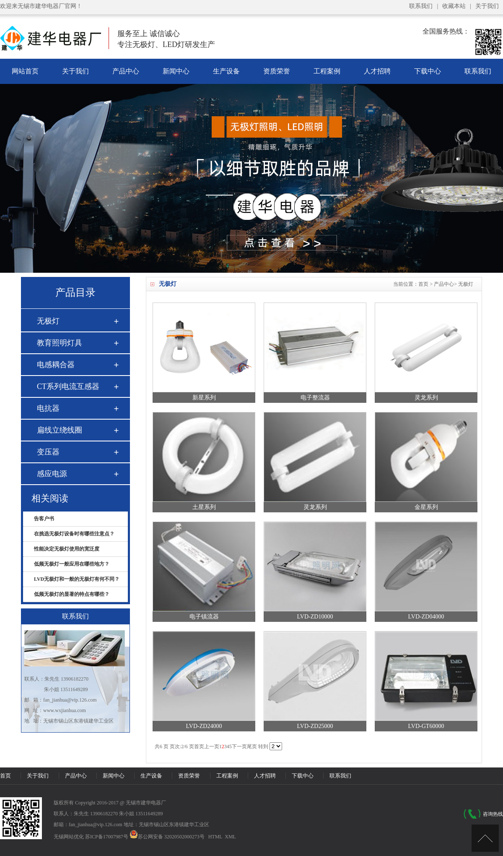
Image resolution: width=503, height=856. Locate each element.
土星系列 (204, 507)
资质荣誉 (276, 71)
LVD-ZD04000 (426, 616)
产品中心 (125, 71)
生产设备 (226, 71)
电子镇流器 (204, 616)
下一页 (239, 746)
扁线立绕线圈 (59, 430)
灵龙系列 (426, 397)
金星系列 (426, 507)
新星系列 (204, 397)
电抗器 (48, 408)
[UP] (485, 838)
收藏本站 (454, 6)
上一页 (211, 746)
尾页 (252, 746)
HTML (215, 837)
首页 (423, 284)
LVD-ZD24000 (204, 726)
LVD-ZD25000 (315, 726)
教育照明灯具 (59, 343)
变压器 (48, 452)
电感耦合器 (56, 364)
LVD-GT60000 (426, 726)
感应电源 (52, 474)
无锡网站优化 (69, 837)
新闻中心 (176, 71)
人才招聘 (377, 71)
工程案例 (327, 71)
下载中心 (427, 71)
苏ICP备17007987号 (106, 837)
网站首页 (25, 71)
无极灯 (465, 284)
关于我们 (487, 6)
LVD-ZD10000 (315, 616)
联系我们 (421, 6)
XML (230, 837)
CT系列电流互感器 (68, 386)
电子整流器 (315, 397)
